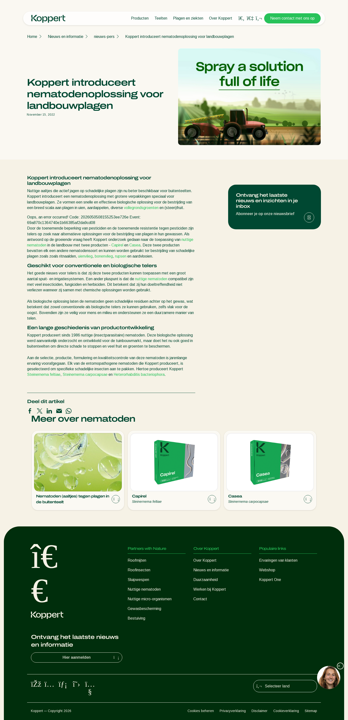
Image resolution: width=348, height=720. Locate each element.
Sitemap (311, 711)
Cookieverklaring (286, 711)
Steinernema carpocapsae (85, 374)
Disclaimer (260, 711)
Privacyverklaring (233, 711)
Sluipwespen (138, 580)
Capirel (117, 245)
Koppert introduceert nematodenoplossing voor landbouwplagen (179, 37)
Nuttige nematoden (144, 589)
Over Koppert (220, 18)
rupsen (120, 256)
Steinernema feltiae (43, 374)
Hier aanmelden (91, 657)
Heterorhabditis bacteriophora (139, 374)
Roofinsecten (139, 570)
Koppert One (270, 580)
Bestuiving (136, 618)
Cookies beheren (201, 711)
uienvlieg (85, 256)
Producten (140, 18)
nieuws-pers (104, 37)
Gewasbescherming (144, 609)
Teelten (160, 18)
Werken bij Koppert (209, 589)
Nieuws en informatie (65, 37)
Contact (200, 599)
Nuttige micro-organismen (150, 599)
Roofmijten (137, 560)
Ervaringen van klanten (278, 560)
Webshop (267, 570)
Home (32, 37)
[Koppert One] (250, 18)
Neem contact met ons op (292, 18)
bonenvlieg (104, 256)
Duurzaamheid (205, 580)
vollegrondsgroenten (141, 208)
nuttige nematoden (151, 279)
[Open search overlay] (241, 18)
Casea (134, 245)
